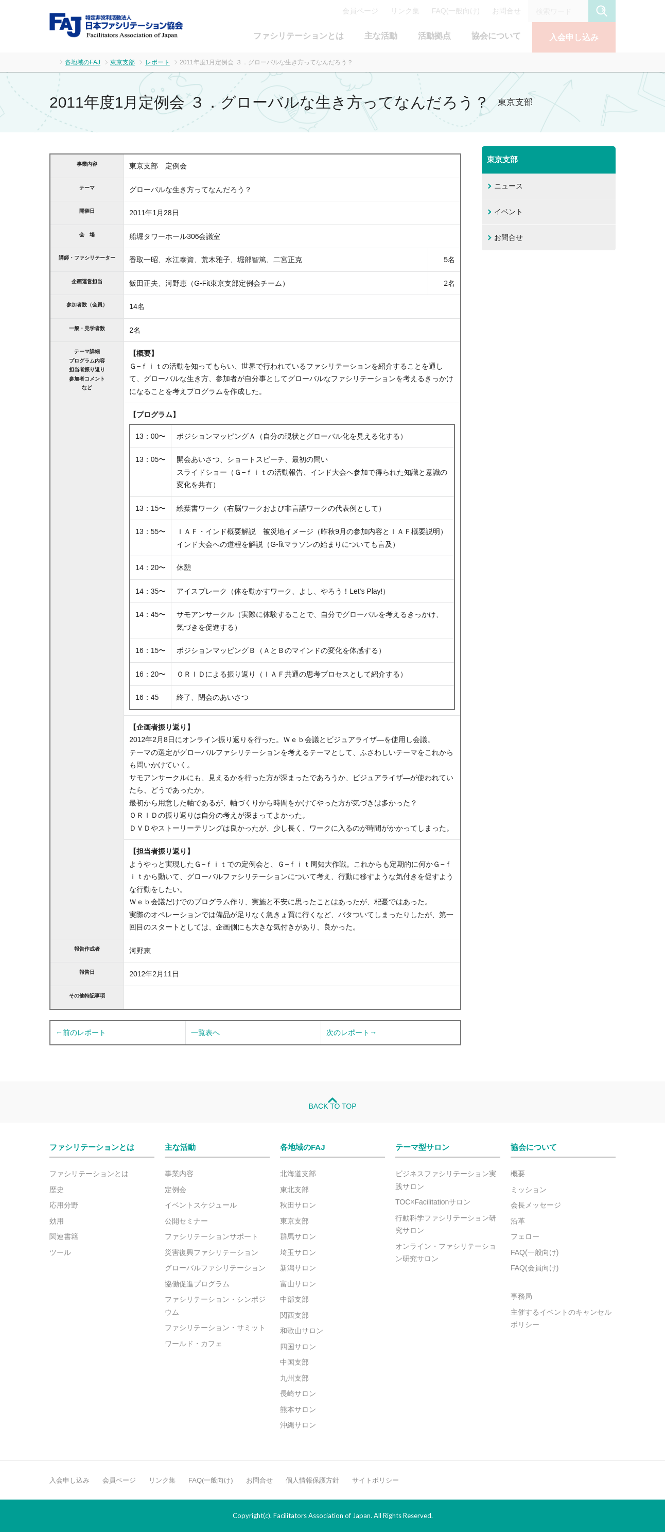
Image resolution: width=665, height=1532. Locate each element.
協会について (496, 35)
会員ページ (360, 11)
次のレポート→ (351, 1032)
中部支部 (294, 1299)
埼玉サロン (298, 1252)
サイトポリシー (375, 1480)
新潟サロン (298, 1268)
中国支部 (294, 1362)
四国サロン (298, 1346)
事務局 (521, 1296)
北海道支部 (298, 1173)
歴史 (56, 1189)
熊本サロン (298, 1409)
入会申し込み (574, 37)
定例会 (175, 1189)
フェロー (525, 1236)
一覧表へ (205, 1032)
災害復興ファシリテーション (211, 1252)
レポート (157, 62)
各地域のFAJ (82, 62)
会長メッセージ (536, 1205)
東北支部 (294, 1189)
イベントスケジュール (201, 1205)
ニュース (508, 186)
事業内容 (179, 1173)
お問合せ (506, 11)
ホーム (52, 61)
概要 (518, 1173)
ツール (60, 1252)
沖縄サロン (298, 1425)
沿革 (518, 1221)
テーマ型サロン (422, 1147)
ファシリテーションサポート (211, 1236)
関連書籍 (63, 1236)
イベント (508, 212)
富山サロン (298, 1284)
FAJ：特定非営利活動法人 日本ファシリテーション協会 (116, 25)
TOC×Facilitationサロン (432, 1202)
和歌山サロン (301, 1331)
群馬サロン (298, 1236)
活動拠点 (434, 35)
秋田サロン (298, 1205)
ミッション (529, 1189)
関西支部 (294, 1315)
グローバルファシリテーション (215, 1268)
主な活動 (380, 35)
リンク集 (405, 11)
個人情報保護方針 (312, 1480)
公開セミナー (186, 1221)
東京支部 (122, 62)
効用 (56, 1221)
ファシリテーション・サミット (215, 1327)
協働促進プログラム (197, 1284)
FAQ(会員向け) (534, 1268)
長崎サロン (298, 1393)
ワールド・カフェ (193, 1343)
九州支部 (294, 1378)
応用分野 (63, 1205)
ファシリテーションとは (298, 35)
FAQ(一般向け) (456, 11)
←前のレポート (81, 1032)
